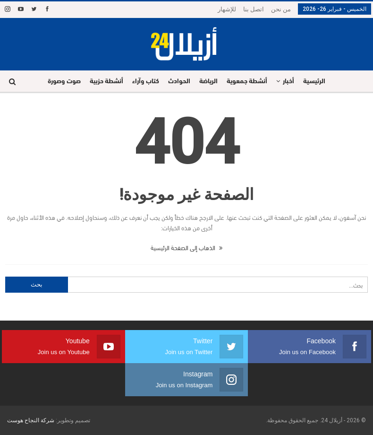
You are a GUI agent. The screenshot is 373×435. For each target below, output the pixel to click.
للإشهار (227, 9)
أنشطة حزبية (106, 81)
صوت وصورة (64, 81)
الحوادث (179, 81)
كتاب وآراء (145, 81)
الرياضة (208, 81)
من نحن (281, 9)
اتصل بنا (253, 9)
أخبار (288, 81)
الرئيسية (314, 81)
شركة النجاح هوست (30, 420)
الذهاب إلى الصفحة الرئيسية (186, 247)
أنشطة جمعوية (247, 81)
